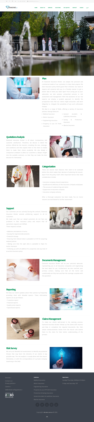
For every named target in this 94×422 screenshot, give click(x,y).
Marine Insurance (39, 399)
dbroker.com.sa (48, 412)
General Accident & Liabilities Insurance (46, 396)
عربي (87, 7)
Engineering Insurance (41, 386)
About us (42, 7)
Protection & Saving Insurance (43, 393)
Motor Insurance (39, 383)
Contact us (9, 381)
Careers (8, 386)
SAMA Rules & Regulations (13, 390)
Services (50, 7)
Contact (74, 7)
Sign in (81, 7)
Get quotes (67, 7)
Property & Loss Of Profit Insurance (45, 390)
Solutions (58, 7)
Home (36, 7)
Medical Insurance (39, 380)
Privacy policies (10, 383)
